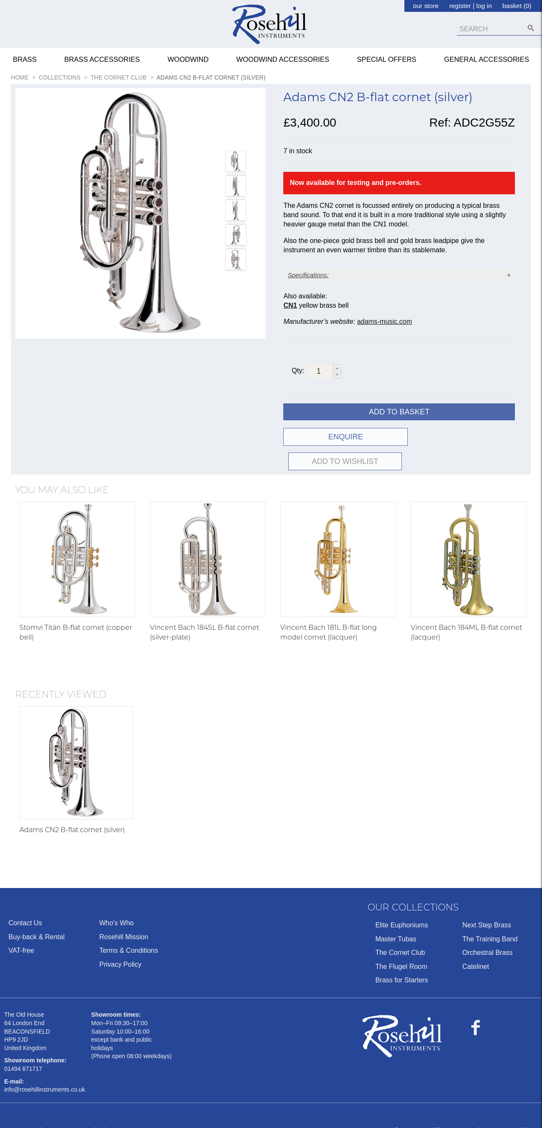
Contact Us (25, 909)
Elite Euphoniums (401, 911)
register (460, 5)
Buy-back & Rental (36, 923)
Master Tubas (395, 925)
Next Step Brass (487, 911)
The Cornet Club (400, 939)
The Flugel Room (401, 952)
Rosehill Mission (123, 923)
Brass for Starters (401, 966)
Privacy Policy (120, 950)
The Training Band (490, 925)
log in (484, 5)
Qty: (298, 381)
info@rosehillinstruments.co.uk (44, 1076)
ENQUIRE (340, 448)
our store (426, 5)
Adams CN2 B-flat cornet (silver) (72, 816)
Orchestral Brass (487, 939)
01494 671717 (23, 1054)
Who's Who (116, 909)
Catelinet (475, 952)
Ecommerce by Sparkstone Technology (60, 1116)
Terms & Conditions (128, 936)
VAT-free (21, 936)
